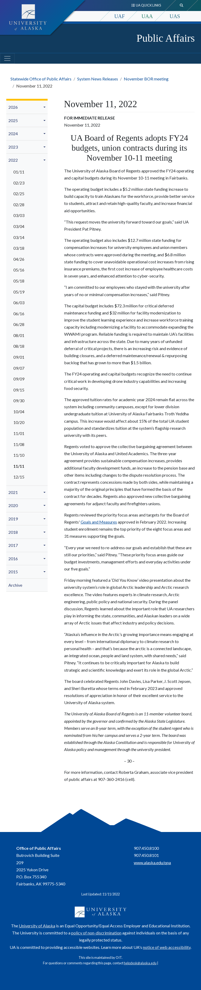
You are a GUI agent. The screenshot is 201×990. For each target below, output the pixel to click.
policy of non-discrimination (96, 932)
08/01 (18, 335)
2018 (13, 532)
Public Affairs (165, 38)
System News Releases (97, 78)
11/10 (18, 455)
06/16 (18, 313)
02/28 (18, 204)
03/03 (18, 215)
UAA (147, 16)
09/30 (18, 400)
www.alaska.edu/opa (152, 862)
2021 (13, 492)
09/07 (18, 368)
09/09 (18, 378)
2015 (13, 571)
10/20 (18, 422)
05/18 (18, 280)
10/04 (18, 411)
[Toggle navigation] (7, 58)
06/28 (18, 324)
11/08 (18, 444)
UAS (175, 16)
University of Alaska (37, 925)
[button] (45, 107)
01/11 (18, 171)
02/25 (18, 193)
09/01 (18, 357)
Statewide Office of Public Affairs (40, 78)
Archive (15, 585)
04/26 (18, 259)
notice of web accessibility (167, 947)
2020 (13, 505)
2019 (13, 518)
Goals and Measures (99, 521)
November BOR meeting (146, 78)
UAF (119, 16)
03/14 (18, 237)
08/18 (18, 346)
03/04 (18, 226)
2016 (13, 558)
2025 (13, 120)
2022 (13, 159)
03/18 (18, 248)
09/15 (18, 389)
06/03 (18, 302)
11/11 (18, 466)
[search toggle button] (181, 5)
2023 (13, 146)
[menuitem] (27, 107)
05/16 (18, 269)
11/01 (18, 433)
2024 (13, 133)
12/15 (18, 476)
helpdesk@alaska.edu (140, 963)
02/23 (18, 182)
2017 (13, 545)
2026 (13, 107)
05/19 (18, 291)
